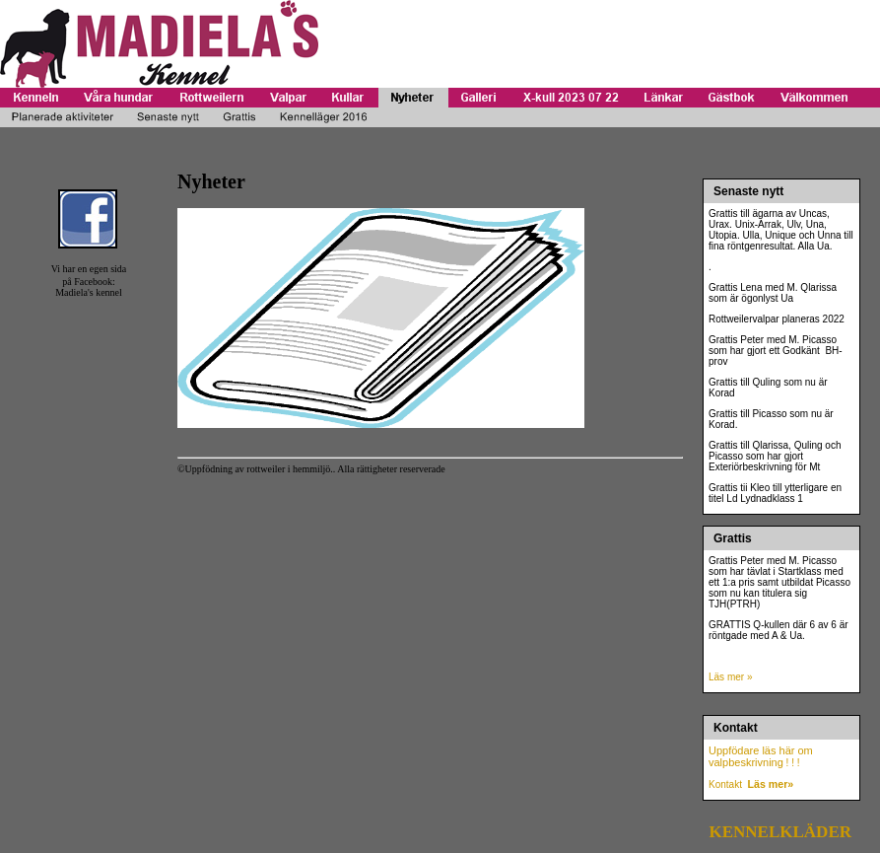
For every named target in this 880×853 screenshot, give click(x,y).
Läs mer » (730, 677)
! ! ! (791, 762)
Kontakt (725, 784)
